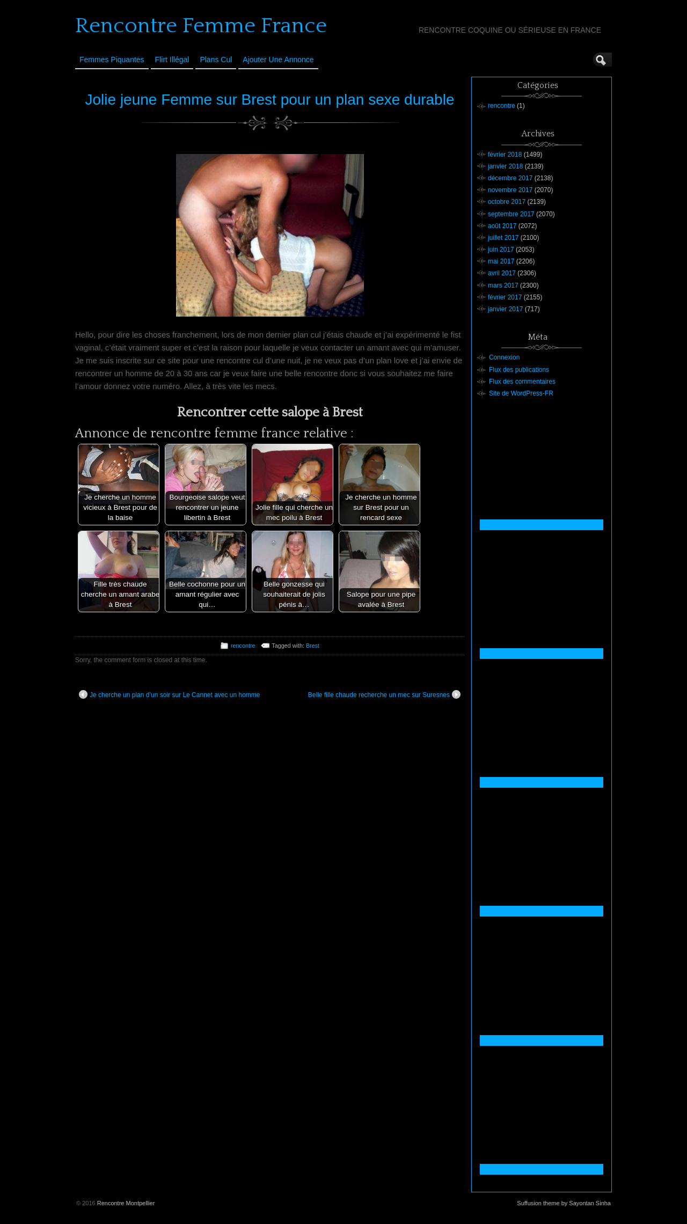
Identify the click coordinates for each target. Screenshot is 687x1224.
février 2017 (505, 297)
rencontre (243, 645)
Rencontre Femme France (201, 26)
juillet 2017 (503, 237)
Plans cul (216, 59)
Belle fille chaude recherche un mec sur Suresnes (384, 694)
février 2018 (505, 154)
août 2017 (502, 226)
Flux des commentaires (522, 381)
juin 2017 (501, 249)
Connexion (504, 357)
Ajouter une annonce (278, 59)
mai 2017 (501, 261)
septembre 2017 (511, 214)
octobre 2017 (506, 202)
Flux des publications (519, 369)
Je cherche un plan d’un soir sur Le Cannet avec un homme (169, 694)
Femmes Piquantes (111, 59)
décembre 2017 (510, 178)
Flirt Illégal (172, 59)
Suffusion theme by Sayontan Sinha (564, 1203)
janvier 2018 (505, 166)
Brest (312, 645)
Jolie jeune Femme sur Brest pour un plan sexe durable (270, 99)
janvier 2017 (505, 309)
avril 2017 (502, 273)
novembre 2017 (510, 190)
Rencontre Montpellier (126, 1203)
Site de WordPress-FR (521, 393)
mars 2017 (503, 285)
